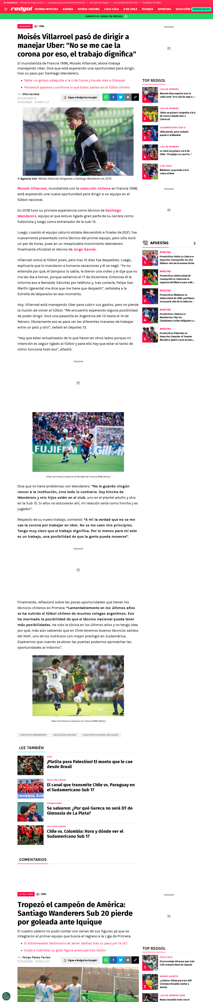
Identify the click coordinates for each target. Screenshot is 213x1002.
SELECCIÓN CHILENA (188, 9)
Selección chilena (65, 734)
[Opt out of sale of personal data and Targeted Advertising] (6, 996)
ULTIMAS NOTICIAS (46, 9)
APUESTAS (164, 9)
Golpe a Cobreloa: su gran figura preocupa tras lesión (65, 950)
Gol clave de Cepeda (98, 2)
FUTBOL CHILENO (89, 9)
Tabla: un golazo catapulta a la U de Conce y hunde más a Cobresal (74, 80)
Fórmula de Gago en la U (31, 2)
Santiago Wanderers (33, 734)
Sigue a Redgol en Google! (82, 97)
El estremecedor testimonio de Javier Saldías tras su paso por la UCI (75, 943)
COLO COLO (111, 9)
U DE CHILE (130, 9)
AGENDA (68, 9)
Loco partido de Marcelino (125, 2)
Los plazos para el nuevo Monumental (66, 2)
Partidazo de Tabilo (152, 2)
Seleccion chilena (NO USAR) (100, 734)
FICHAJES (147, 9)
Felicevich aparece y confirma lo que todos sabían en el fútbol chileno (77, 87)
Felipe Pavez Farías (36, 957)
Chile (41, 26)
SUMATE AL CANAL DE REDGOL (107, 16)
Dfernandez (30, 94)
